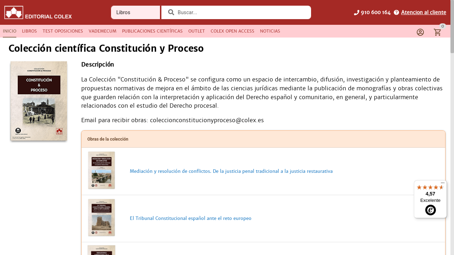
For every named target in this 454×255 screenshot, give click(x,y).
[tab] (9, 31)
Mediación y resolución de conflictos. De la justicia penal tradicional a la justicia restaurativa (231, 175)
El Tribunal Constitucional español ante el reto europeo (190, 223)
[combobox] (241, 12)
